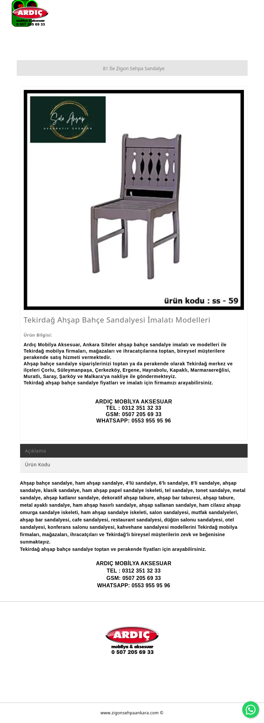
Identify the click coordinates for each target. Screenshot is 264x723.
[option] (134, 200)
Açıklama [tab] (35, 451)
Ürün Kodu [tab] (38, 464)
